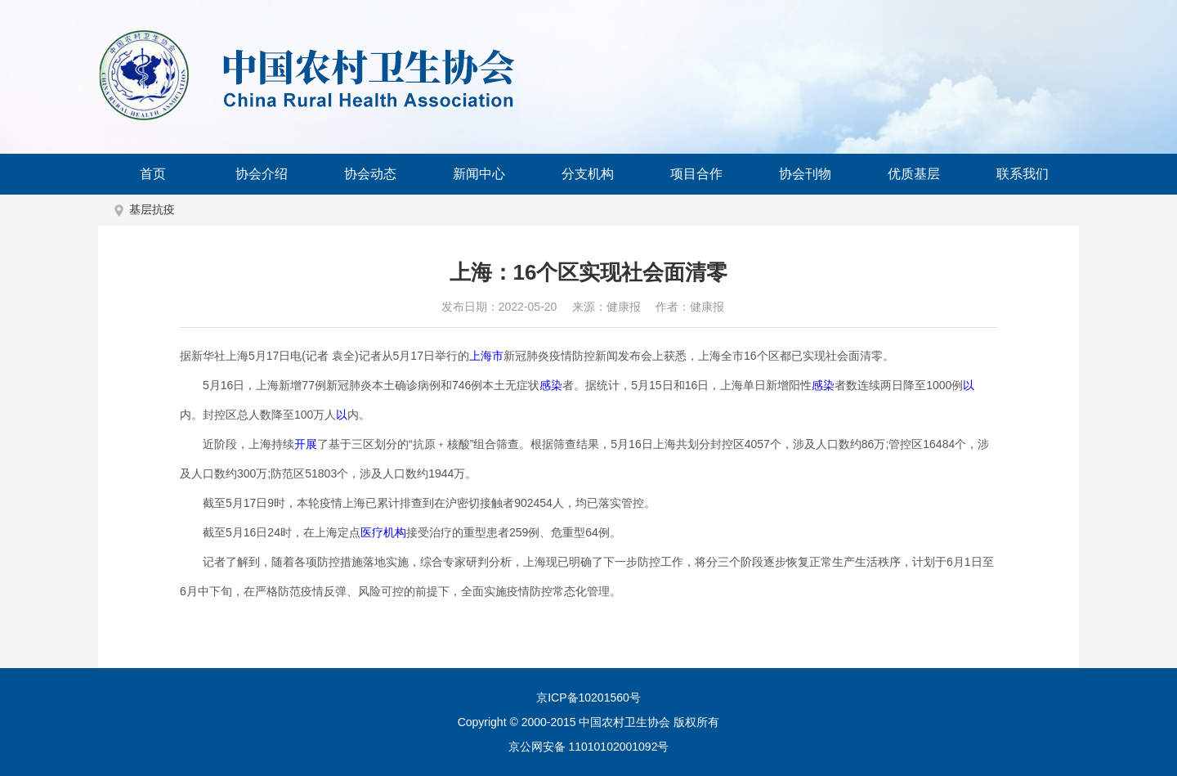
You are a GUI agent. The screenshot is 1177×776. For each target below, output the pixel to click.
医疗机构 (383, 532)
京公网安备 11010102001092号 (588, 746)
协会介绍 (261, 174)
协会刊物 (805, 174)
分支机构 (588, 174)
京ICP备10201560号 (588, 697)
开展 (305, 444)
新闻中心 (479, 174)
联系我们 (1022, 174)
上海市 (486, 355)
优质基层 (914, 174)
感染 (550, 385)
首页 (153, 174)
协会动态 (370, 174)
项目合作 (696, 174)
